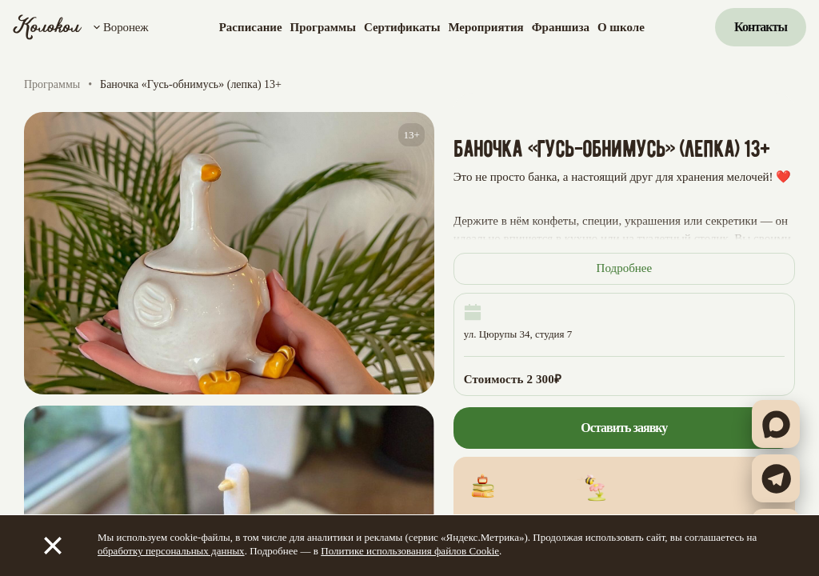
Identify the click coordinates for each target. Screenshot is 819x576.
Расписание (250, 27)
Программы (323, 27)
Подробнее (625, 268)
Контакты (760, 27)
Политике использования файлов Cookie (410, 551)
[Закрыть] (52, 545)
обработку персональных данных (171, 551)
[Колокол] (47, 27)
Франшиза (560, 27)
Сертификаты (402, 27)
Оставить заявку (624, 427)
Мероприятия (485, 27)
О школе (621, 27)
